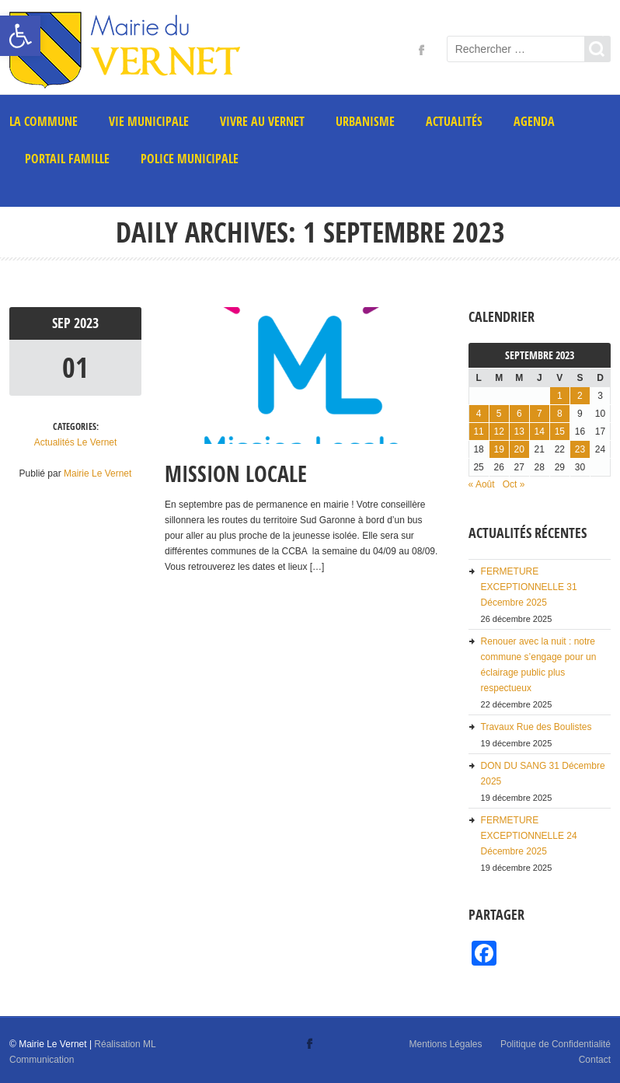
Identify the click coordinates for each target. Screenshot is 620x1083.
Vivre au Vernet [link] (262, 121)
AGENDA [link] (534, 121)
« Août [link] (481, 484)
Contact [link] (595, 1059)
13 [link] (519, 431)
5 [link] (499, 413)
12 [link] (498, 431)
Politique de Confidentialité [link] (555, 1044)
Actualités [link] (454, 121)
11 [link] (478, 431)
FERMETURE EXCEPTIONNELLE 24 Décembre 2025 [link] (529, 836)
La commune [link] (43, 121)
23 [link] (580, 449)
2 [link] (580, 395)
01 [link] (75, 367)
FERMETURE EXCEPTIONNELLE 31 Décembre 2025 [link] (529, 587)
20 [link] (519, 449)
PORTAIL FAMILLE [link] (67, 158)
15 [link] (560, 431)
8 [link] (560, 413)
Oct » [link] (514, 484)
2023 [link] (86, 323)
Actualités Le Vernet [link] (75, 442)
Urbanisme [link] (365, 121)
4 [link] (479, 413)
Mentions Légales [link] (445, 1044)
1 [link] (560, 395)
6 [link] (519, 413)
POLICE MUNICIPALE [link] (190, 158)
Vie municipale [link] (149, 121)
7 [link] (539, 413)
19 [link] (498, 449)
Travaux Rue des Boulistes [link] (536, 726)
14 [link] (540, 431)
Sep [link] (63, 323)
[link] (20, 36)
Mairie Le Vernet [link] (97, 473)
